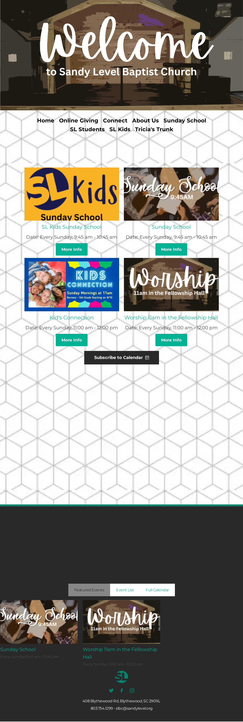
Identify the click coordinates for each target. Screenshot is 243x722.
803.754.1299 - (103, 709)
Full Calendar (157, 590)
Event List (125, 590)
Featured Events (89, 590)
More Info (71, 249)
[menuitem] (46, 120)
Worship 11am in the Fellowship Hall (171, 318)
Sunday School (171, 227)
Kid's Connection (72, 318)
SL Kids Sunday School (72, 227)
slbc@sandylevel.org (134, 709)
